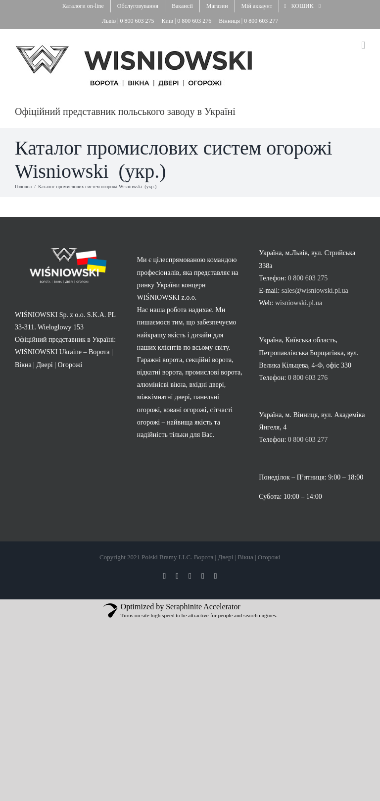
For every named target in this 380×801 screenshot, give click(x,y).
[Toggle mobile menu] (363, 45)
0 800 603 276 (195, 20)
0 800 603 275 (137, 20)
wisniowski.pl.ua (298, 303)
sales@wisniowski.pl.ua (315, 290)
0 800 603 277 (261, 20)
